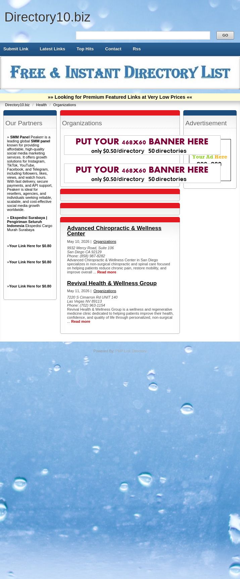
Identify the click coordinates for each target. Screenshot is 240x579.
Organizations (64, 105)
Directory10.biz (47, 17)
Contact (113, 48)
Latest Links (52, 48)
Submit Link (15, 48)
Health (42, 105)
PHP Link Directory (131, 351)
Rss (137, 48)
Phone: (73, 256)
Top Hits (85, 48)
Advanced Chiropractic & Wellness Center (114, 231)
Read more (106, 272)
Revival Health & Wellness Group (112, 283)
